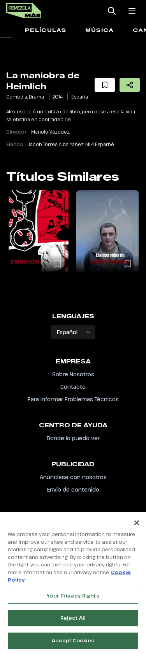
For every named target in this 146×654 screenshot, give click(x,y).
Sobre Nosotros (73, 374)
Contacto (73, 386)
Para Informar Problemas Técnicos (73, 399)
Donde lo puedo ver (73, 438)
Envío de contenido (73, 489)
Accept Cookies (73, 643)
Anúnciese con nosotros (73, 477)
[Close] (136, 525)
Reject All (73, 620)
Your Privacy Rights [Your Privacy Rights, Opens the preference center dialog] (73, 597)
